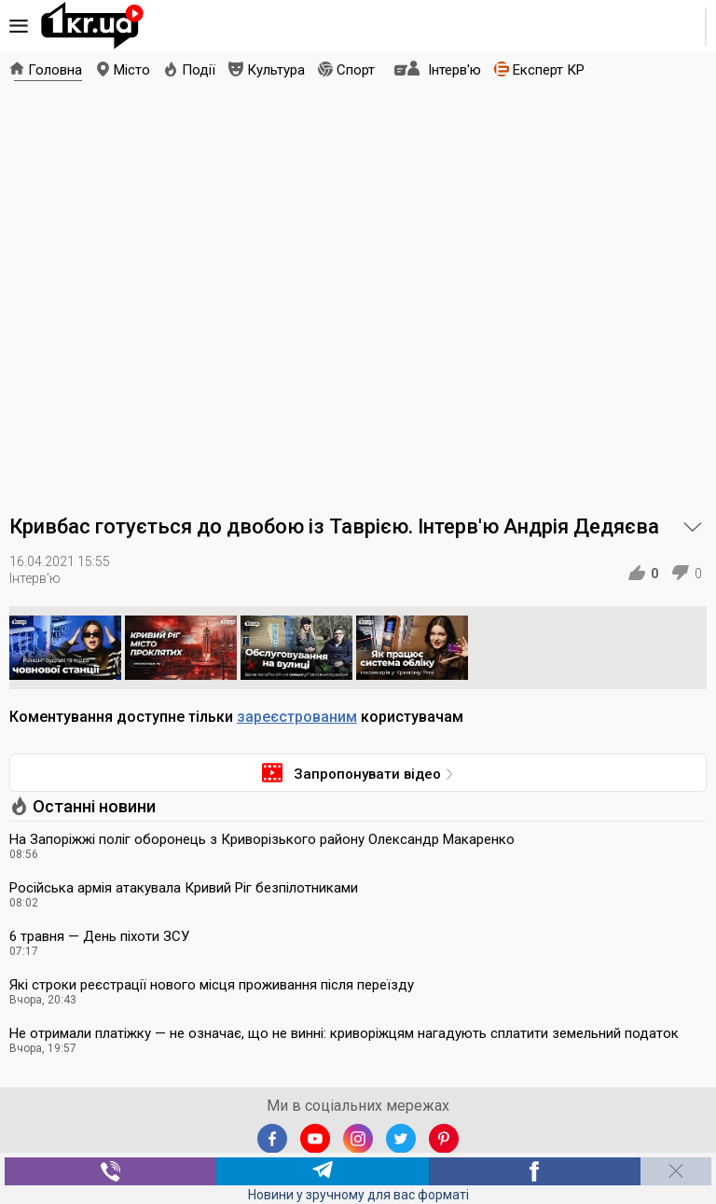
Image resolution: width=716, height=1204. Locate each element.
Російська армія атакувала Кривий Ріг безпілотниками (183, 887)
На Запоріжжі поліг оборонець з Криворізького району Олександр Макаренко (262, 839)
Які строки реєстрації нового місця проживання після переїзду (211, 984)
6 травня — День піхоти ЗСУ (99, 936)
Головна (55, 70)
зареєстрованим (297, 717)
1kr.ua (92, 26)
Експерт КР (549, 70)
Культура (276, 70)
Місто (132, 70)
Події (198, 70)
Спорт (356, 70)
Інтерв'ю (454, 70)
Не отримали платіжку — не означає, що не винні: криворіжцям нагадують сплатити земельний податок (344, 1033)
